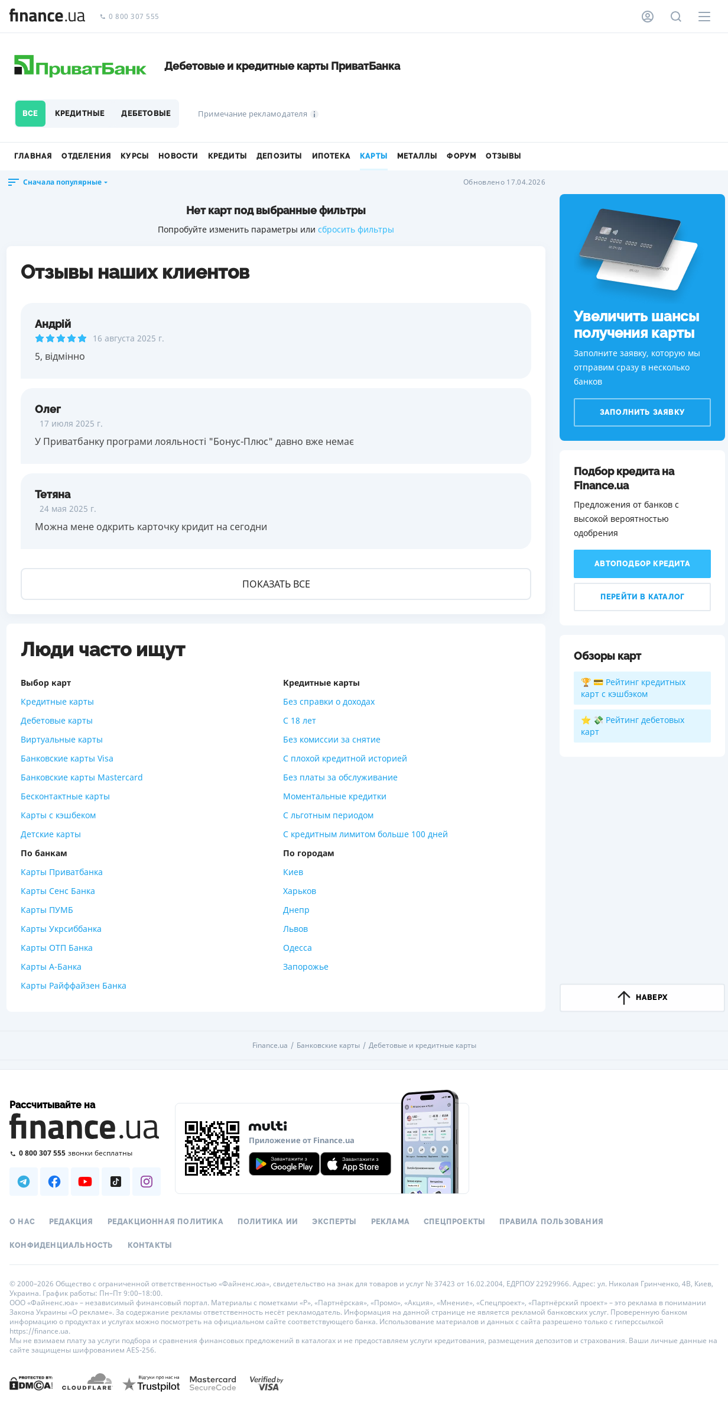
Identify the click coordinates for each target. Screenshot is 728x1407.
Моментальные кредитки (334, 796)
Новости (178, 156)
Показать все (276, 583)
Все (30, 113)
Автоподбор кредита (642, 564)
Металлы (417, 156)
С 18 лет (299, 720)
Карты (374, 156)
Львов (295, 928)
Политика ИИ (268, 1222)
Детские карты (51, 834)
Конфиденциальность (61, 1245)
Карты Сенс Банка (58, 890)
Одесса (297, 947)
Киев (293, 871)
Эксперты (334, 1222)
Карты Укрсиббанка (61, 928)
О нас (22, 1222)
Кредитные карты (57, 701)
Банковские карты (328, 1045)
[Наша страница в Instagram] (146, 1181)
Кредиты (227, 156)
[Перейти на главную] (47, 16)
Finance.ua (270, 1045)
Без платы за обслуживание (340, 777)
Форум (461, 156)
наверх (642, 997)
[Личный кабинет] (647, 16)
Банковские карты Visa (67, 758)
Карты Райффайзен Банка (73, 985)
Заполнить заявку (642, 412)
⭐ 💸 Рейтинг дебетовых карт (632, 725)
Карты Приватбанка (62, 871)
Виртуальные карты (62, 739)
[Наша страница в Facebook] (54, 1181)
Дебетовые (146, 113)
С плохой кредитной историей (345, 758)
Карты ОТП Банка (57, 947)
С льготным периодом (328, 815)
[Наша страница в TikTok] (116, 1181)
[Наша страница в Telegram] (23, 1181)
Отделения (86, 156)
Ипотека (331, 156)
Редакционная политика (165, 1222)
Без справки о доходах (329, 701)
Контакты (150, 1245)
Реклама (390, 1222)
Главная (33, 156)
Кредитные (80, 113)
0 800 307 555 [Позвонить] (129, 17)
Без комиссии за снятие (332, 739)
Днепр (296, 909)
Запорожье (306, 966)
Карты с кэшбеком (58, 815)
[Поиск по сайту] (676, 16)
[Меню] (704, 16)
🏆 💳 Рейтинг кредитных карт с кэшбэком (633, 687)
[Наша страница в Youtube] (85, 1181)
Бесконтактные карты (65, 796)
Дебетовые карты (57, 720)
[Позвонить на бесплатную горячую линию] (85, 1153)
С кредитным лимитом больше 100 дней (365, 834)
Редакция (71, 1222)
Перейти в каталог (642, 597)
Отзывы (503, 156)
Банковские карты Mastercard (82, 777)
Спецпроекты (454, 1222)
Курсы (135, 156)
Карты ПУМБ (47, 909)
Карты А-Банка (51, 966)
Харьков (299, 890)
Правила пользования (551, 1222)
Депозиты (279, 156)
